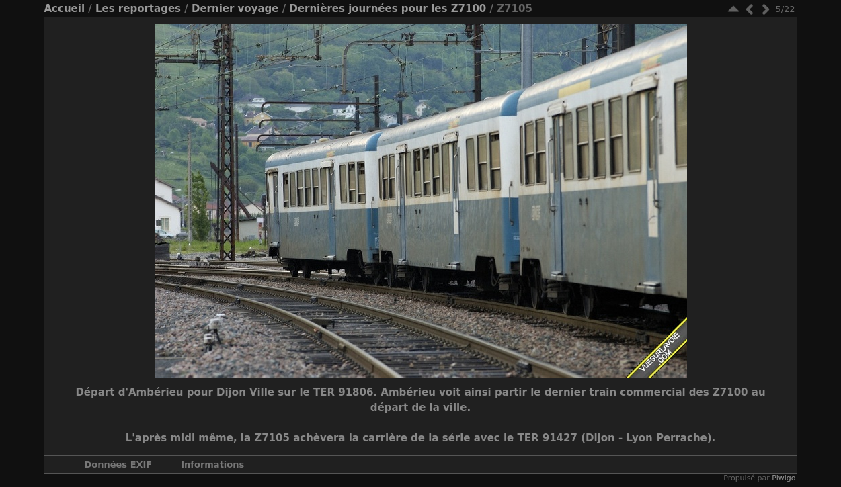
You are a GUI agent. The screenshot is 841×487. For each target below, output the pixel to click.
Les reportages (138, 9)
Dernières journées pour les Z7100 (387, 9)
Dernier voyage (235, 9)
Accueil (64, 9)
